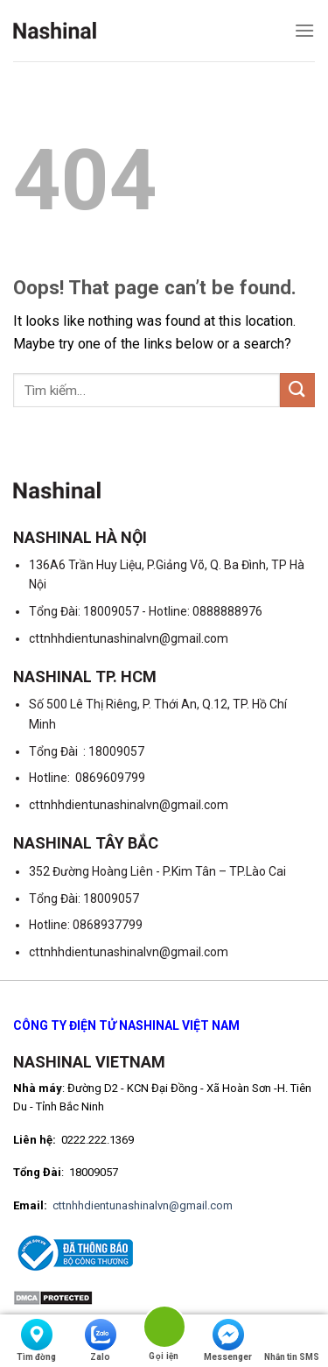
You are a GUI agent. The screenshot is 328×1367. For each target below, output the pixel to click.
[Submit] (297, 390)
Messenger (228, 1340)
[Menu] (304, 30)
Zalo (100, 1340)
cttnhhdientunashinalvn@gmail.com (142, 1205)
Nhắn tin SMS (291, 1340)
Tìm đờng (36, 1340)
